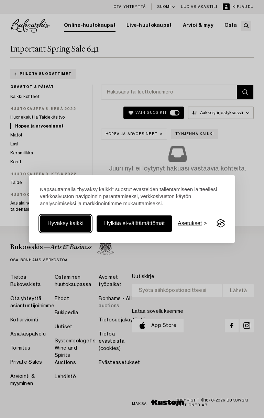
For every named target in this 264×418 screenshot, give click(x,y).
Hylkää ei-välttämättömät (134, 223)
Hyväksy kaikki (65, 223)
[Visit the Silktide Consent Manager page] (220, 223)
